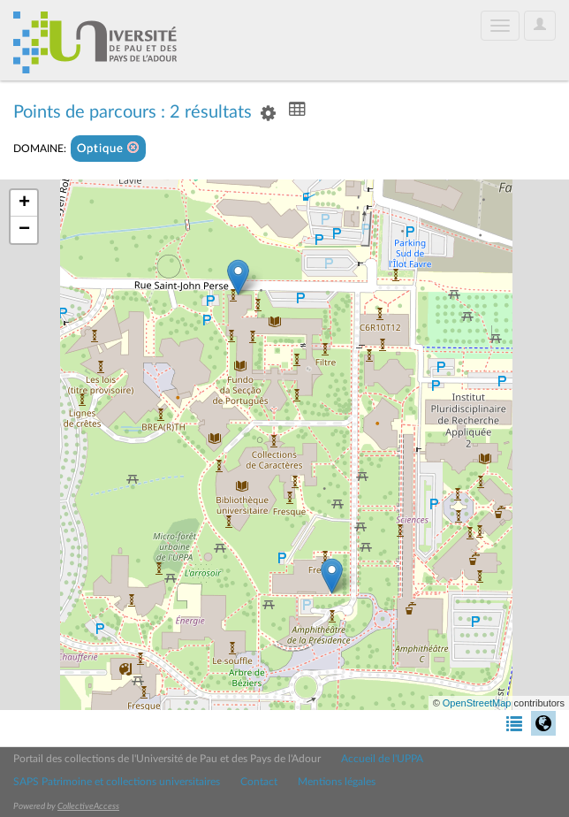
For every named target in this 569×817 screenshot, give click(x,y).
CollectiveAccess (88, 806)
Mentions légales (337, 781)
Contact (258, 781)
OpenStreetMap (477, 703)
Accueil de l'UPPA (382, 758)
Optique (108, 148)
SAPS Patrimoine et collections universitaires (116, 781)
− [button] (24, 230)
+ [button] (24, 203)
